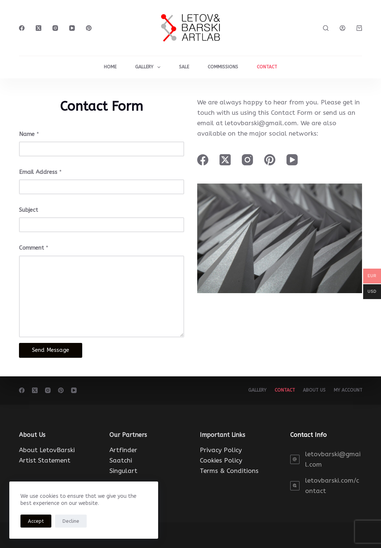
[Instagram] (55, 28)
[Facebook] (22, 28)
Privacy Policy (221, 450)
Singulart (123, 470)
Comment (33, 247)
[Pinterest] (89, 28)
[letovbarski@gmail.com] (295, 459)
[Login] (342, 28)
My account (347, 390)
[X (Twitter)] (38, 28)
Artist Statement (44, 460)
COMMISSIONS (223, 66)
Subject (28, 210)
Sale (184, 66)
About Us (312, 390)
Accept (36, 521)
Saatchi (120, 460)
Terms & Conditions (229, 470)
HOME (110, 66)
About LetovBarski (47, 450)
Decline (71, 521)
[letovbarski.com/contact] (295, 485)
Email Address (40, 172)
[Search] (326, 28)
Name (29, 134)
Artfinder (123, 450)
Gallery (149, 67)
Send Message (50, 350)
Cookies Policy (221, 460)
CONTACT (267, 66)
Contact (282, 390)
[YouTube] (72, 28)
